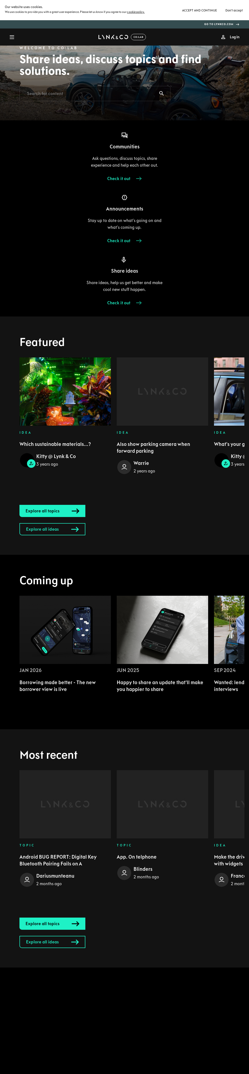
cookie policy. (135, 12)
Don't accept (234, 10)
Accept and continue (199, 10)
